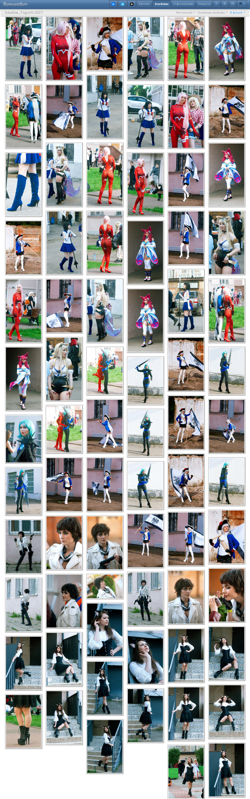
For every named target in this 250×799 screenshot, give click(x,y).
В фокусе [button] (236, 12)
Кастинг (144, 4)
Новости (204, 4)
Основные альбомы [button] (211, 12)
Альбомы (161, 4)
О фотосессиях (183, 4)
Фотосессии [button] (184, 12)
